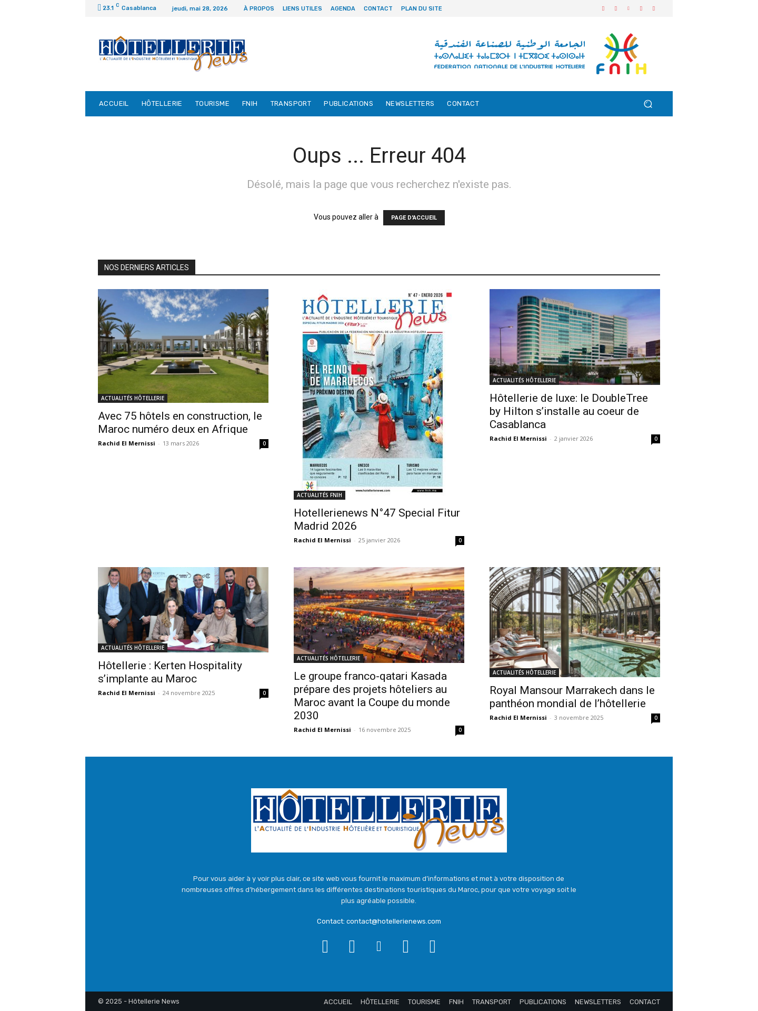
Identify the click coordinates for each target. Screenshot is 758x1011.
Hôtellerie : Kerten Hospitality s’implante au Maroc (170, 672)
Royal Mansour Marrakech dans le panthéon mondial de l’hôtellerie (572, 697)
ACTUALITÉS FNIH (319, 495)
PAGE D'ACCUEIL (414, 217)
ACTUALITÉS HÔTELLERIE (132, 398)
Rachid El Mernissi (126, 443)
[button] (647, 104)
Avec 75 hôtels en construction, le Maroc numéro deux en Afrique (180, 422)
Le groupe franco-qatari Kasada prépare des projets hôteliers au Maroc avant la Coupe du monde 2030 (372, 696)
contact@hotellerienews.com (393, 921)
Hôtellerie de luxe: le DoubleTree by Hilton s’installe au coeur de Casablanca (569, 411)
